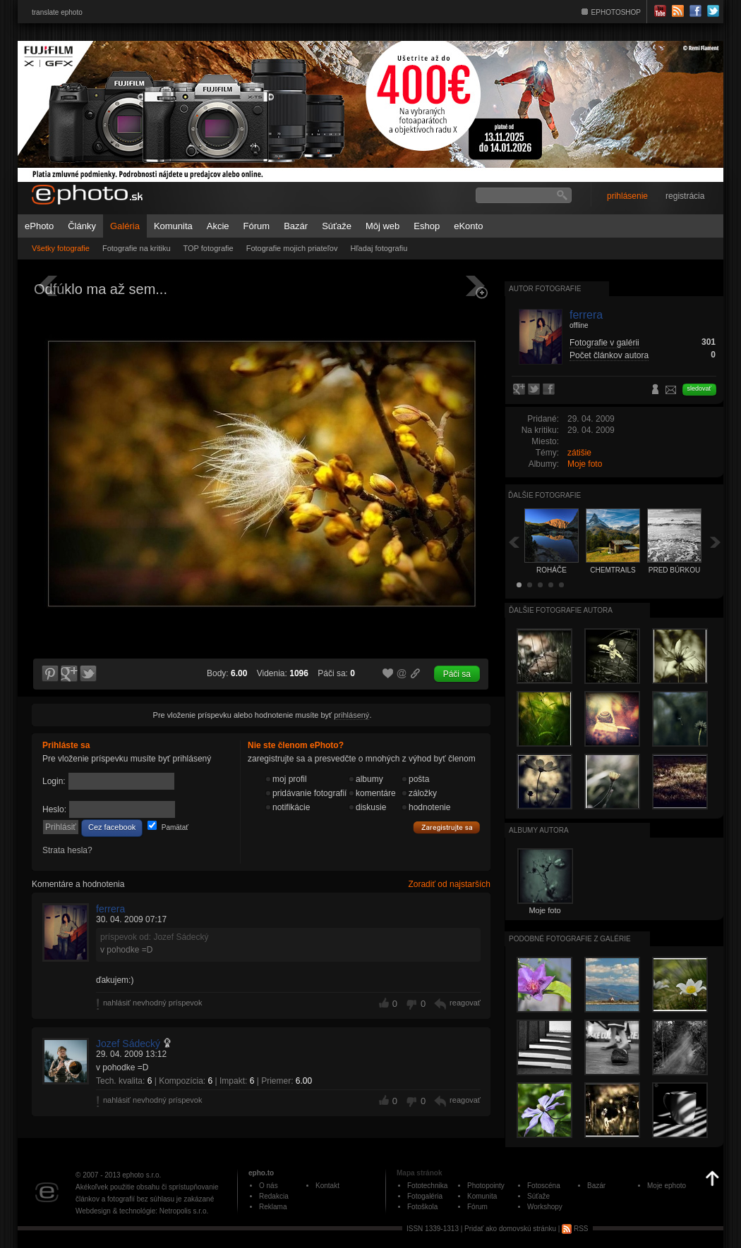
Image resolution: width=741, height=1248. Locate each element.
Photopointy (486, 1185)
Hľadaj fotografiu (378, 248)
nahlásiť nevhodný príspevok (153, 1002)
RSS (575, 1228)
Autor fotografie (545, 289)
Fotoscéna (543, 1185)
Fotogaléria (424, 1196)
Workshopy (544, 1207)
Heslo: (54, 809)
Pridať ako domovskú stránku (510, 1228)
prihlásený (351, 715)
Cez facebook (111, 827)
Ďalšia (715, 542)
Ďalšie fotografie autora (561, 610)
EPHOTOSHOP (616, 12)
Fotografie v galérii (604, 343)
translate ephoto (57, 12)
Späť (513, 542)
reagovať (465, 1002)
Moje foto (584, 464)
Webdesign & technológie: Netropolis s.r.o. (142, 1211)
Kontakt (327, 1185)
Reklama (273, 1207)
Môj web (382, 226)
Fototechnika (427, 1185)
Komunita (173, 226)
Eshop (427, 226)
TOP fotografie (208, 248)
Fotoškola (422, 1207)
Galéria (125, 226)
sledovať (699, 388)
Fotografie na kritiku (136, 248)
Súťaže (336, 226)
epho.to (261, 1173)
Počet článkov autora (609, 355)
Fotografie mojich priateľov (292, 248)
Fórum (256, 226)
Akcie (218, 226)
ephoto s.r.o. (141, 1175)
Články (82, 226)
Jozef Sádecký (128, 1043)
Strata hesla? (67, 850)
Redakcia (274, 1196)
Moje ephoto (666, 1185)
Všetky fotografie (61, 248)
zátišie (579, 453)
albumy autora (539, 830)
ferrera (110, 908)
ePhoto (39, 226)
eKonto (468, 226)
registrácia (684, 196)
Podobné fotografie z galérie (570, 939)
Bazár (296, 226)
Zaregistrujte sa (447, 827)
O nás (268, 1185)
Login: (54, 781)
